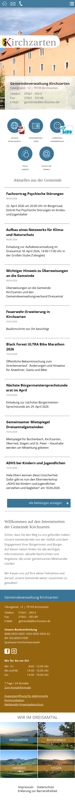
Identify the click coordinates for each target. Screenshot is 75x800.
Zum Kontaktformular (17, 687)
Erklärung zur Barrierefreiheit (37, 791)
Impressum (26, 787)
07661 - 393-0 (33, 94)
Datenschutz (45, 787)
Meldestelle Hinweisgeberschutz (23, 704)
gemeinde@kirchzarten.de (41, 102)
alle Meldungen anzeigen (49, 503)
